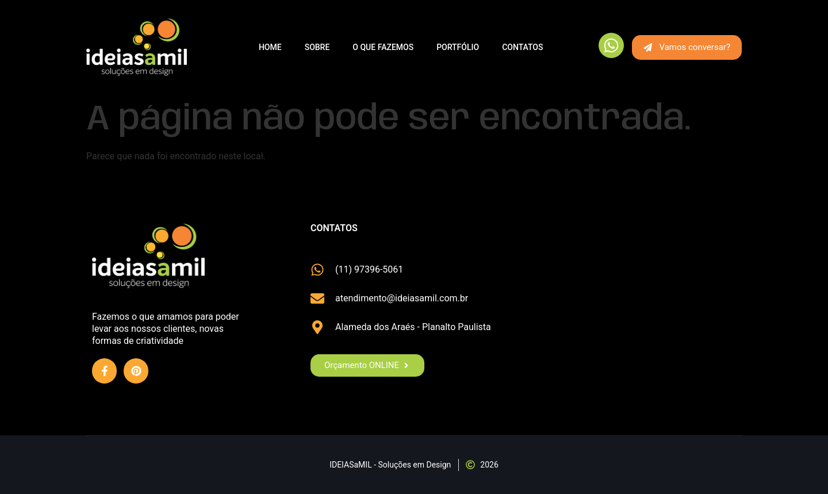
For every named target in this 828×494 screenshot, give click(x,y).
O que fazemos (382, 47)
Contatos (522, 47)
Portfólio (457, 47)
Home (270, 47)
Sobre (317, 47)
